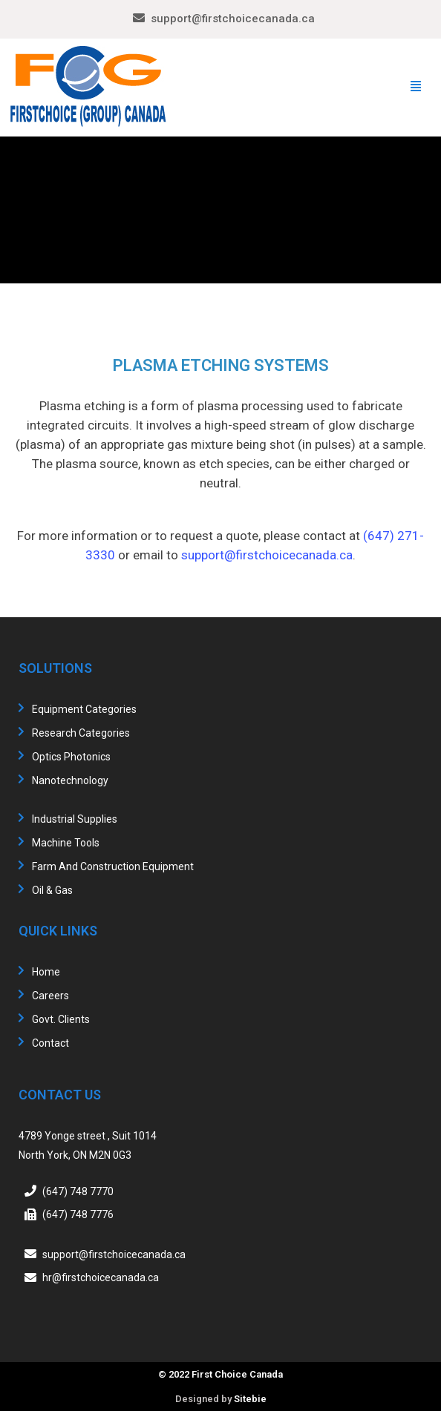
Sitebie (250, 1398)
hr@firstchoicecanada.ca (100, 1277)
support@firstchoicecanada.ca (233, 18)
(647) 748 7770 (78, 1191)
